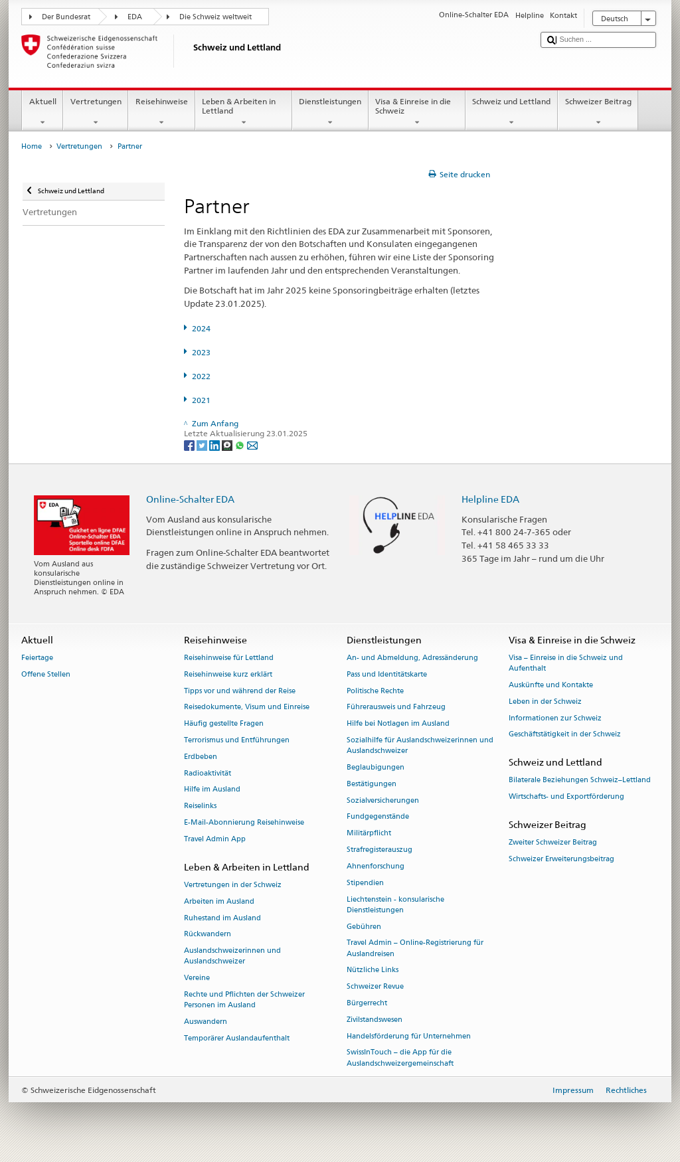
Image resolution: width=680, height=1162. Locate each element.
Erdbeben (200, 756)
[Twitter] (203, 445)
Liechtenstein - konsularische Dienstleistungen (395, 904)
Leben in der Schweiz (545, 701)
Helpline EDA (490, 499)
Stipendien (365, 882)
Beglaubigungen (375, 767)
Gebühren (364, 926)
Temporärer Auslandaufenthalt (237, 1038)
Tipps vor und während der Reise (240, 691)
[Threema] (228, 445)
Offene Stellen (45, 674)
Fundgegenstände (378, 817)
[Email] (252, 445)
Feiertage (37, 657)
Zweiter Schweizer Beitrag (553, 843)
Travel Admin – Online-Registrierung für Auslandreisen (415, 948)
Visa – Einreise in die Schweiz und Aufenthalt (566, 663)
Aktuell (42, 112)
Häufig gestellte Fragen (224, 724)
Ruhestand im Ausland (222, 918)
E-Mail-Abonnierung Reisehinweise (244, 822)
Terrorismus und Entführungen (237, 740)
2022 (201, 376)
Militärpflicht (369, 833)
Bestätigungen (371, 784)
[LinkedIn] (215, 445)
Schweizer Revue (375, 987)
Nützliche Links (372, 970)
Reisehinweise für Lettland (229, 657)
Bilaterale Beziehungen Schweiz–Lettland (580, 780)
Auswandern (205, 1021)
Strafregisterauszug (379, 849)
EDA (135, 17)
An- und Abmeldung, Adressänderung (412, 657)
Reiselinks (200, 806)
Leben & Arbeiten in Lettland (244, 112)
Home (31, 146)
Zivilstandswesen (374, 1019)
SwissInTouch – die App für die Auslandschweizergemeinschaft (400, 1058)
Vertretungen (96, 112)
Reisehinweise (161, 112)
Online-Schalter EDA (190, 499)
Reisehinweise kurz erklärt (228, 674)
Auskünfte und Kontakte (551, 685)
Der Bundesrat (66, 17)
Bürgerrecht (367, 1003)
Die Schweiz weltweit (215, 17)
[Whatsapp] (240, 445)
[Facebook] (190, 445)
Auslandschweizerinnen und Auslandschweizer (232, 956)
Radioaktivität (207, 773)
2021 (201, 400)
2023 (201, 352)
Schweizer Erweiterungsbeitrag (561, 859)
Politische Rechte (375, 691)
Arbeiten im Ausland (219, 901)
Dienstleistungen (330, 112)
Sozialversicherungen (383, 800)
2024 (201, 328)
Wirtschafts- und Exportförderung (566, 797)
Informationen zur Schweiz (555, 718)
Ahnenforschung (375, 866)
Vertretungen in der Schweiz (233, 884)
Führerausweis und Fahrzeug (396, 707)
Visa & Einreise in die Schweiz (417, 112)
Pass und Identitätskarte (387, 674)
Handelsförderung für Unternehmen (409, 1036)
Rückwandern (207, 934)
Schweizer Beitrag (598, 112)
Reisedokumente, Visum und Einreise (246, 707)
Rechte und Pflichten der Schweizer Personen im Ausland (244, 999)
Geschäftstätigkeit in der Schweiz (565, 734)
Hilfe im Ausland (212, 790)
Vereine (197, 978)
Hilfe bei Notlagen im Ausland (398, 724)
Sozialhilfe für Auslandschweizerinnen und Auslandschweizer (420, 745)
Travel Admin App (215, 839)
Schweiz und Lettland (511, 112)
